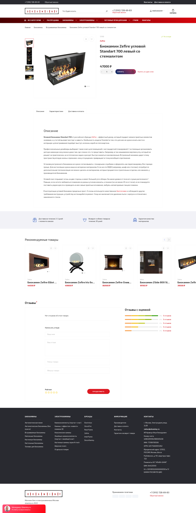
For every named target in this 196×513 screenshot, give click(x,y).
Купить (125, 71)
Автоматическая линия (33, 423)
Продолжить (98, 391)
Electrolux (88, 423)
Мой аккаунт (156, 11)
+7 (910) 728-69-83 (32, 2)
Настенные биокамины (33, 440)
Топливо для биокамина (34, 447)
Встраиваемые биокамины (35, 433)
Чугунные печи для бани (115, 20)
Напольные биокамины (33, 436)
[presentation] (64, 381)
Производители (120, 423)
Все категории (32, 20)
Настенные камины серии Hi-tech (67, 442)
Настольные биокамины (34, 443)
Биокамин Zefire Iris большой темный (80, 282)
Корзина (173, 11)
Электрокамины (87, 20)
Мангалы (146, 20)
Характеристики (56, 111)
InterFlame (88, 437)
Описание (40, 111)
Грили (135, 20)
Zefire (86, 433)
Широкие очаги (60, 446)
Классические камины (63, 433)
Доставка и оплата (162, 2)
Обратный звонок (51, 2)
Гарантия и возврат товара (124, 433)
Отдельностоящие (62, 449)
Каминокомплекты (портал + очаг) (68, 423)
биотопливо (121, 191)
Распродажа (53, 20)
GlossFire (88, 426)
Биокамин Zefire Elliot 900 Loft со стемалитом (42, 282)
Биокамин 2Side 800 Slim (155, 282)
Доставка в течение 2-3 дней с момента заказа (48, 220)
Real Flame (88, 430)
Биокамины (68, 20)
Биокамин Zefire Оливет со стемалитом (117, 282)
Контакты (148, 2)
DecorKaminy (89, 440)
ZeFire (94, 137)
